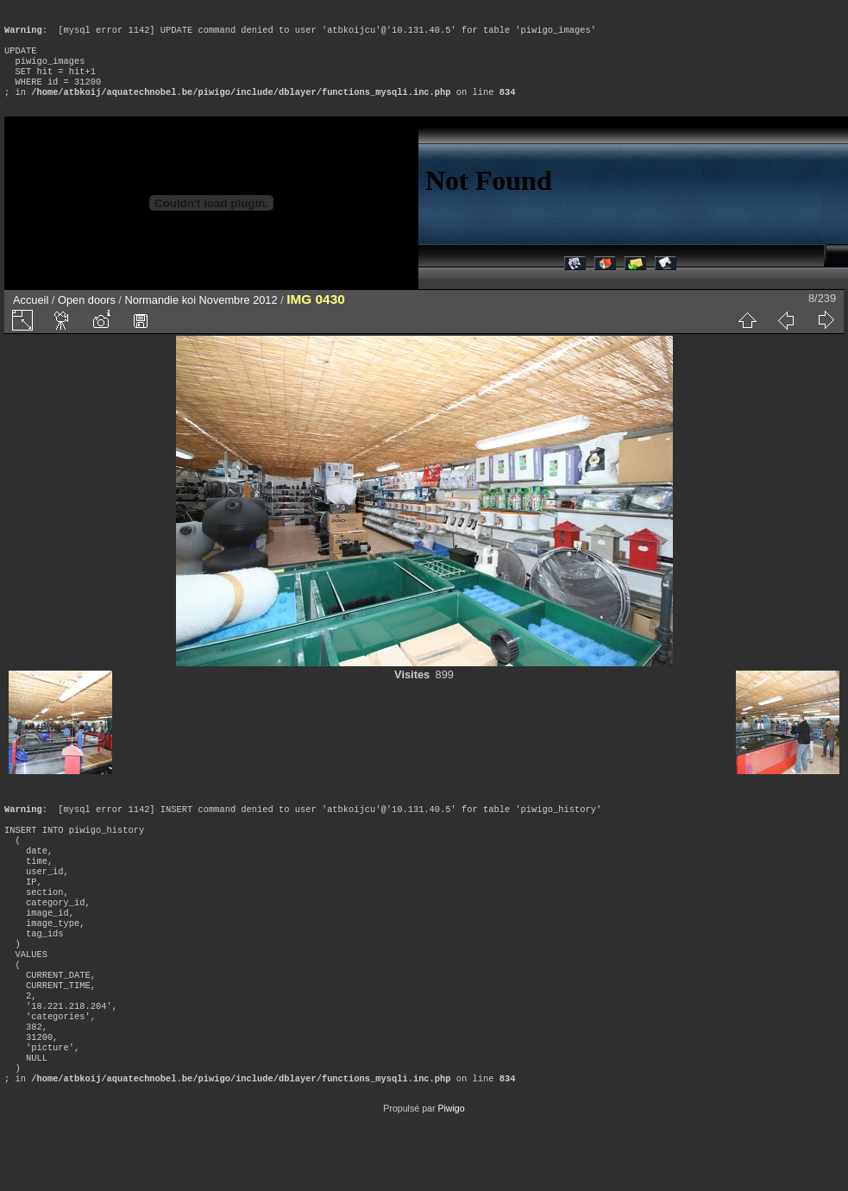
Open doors (87, 317)
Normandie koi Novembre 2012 (200, 317)
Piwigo (450, 1177)
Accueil (30, 317)
